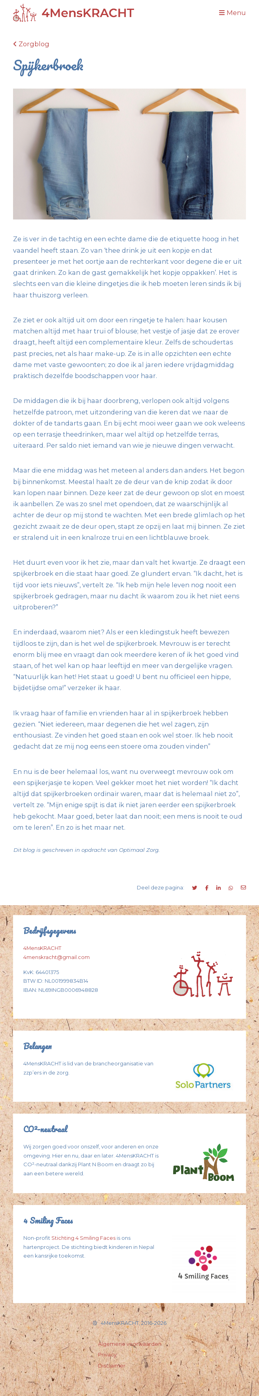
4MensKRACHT (42, 948)
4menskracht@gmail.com (56, 957)
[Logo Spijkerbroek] (73, 13)
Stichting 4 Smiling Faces (83, 1238)
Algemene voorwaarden (129, 1344)
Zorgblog (31, 44)
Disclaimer (111, 1366)
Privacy (107, 1355)
